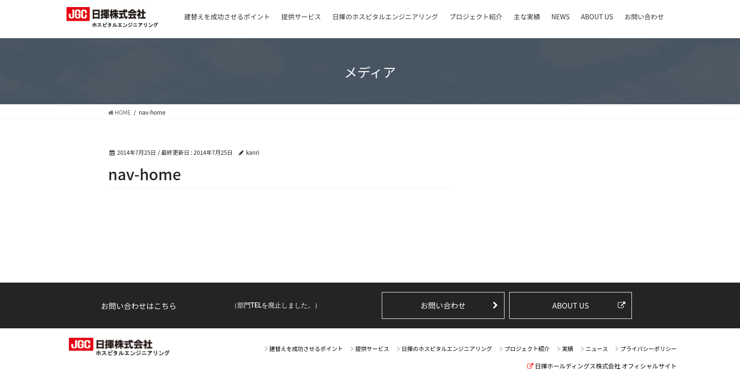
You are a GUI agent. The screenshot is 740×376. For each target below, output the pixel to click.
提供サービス (372, 348)
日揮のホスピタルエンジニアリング (447, 348)
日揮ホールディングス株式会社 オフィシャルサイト (606, 365)
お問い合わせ (443, 305)
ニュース (597, 348)
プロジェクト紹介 (527, 348)
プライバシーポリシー (648, 348)
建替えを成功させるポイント (306, 348)
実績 (567, 348)
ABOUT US (570, 305)
